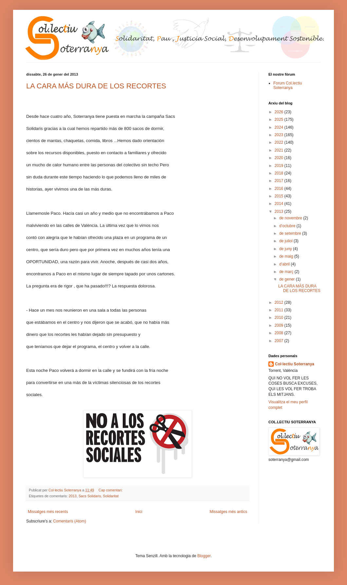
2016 (279, 188)
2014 (279, 203)
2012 (279, 302)
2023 (279, 135)
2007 (279, 340)
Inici (138, 511)
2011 (279, 310)
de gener (287, 279)
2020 (279, 157)
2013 (73, 496)
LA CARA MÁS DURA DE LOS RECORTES (96, 86)
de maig (286, 256)
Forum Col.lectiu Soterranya (287, 85)
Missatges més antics (228, 511)
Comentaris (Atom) (69, 521)
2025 (279, 119)
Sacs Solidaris (90, 496)
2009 (279, 325)
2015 (279, 196)
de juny (286, 249)
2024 (279, 127)
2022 (279, 142)
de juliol (286, 241)
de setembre (290, 233)
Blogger (204, 556)
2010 (279, 317)
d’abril (285, 264)
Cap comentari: (111, 490)
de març (287, 271)
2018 (279, 173)
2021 (279, 150)
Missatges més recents (48, 511)
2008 (279, 333)
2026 (279, 112)
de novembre (291, 218)
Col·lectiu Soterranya (294, 364)
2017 (279, 180)
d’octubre (288, 226)
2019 (279, 165)
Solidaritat (111, 496)
